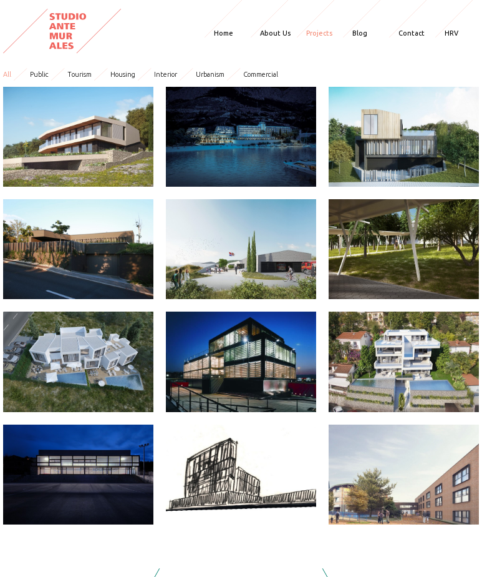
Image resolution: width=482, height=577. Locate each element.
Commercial (260, 74)
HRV (451, 33)
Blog (359, 33)
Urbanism (210, 74)
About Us (275, 33)
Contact (411, 33)
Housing (122, 74)
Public (39, 74)
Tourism (79, 74)
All (7, 74)
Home (223, 33)
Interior (165, 74)
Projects (319, 33)
